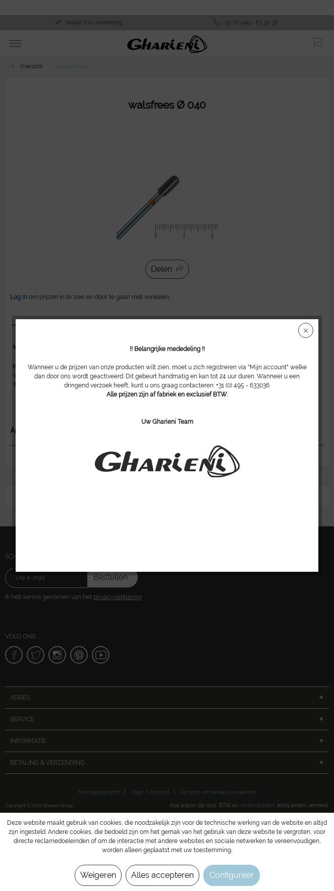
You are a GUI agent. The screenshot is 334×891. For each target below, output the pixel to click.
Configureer (231, 875)
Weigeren (98, 875)
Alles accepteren (162, 875)
